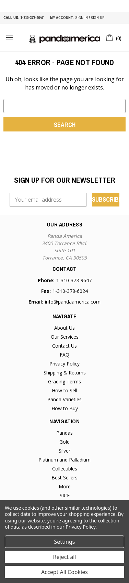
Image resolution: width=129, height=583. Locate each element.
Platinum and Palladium (64, 459)
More (65, 486)
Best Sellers (64, 477)
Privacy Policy (64, 363)
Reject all (64, 557)
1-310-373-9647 (31, 17)
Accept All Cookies (64, 572)
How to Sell (64, 390)
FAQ (64, 354)
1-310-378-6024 (70, 291)
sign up (97, 17)
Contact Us (64, 345)
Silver (64, 450)
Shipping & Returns (65, 372)
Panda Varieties (64, 399)
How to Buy (64, 408)
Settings (64, 541)
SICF (65, 495)
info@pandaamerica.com (73, 301)
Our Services (65, 336)
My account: (62, 17)
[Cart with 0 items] (114, 37)
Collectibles (64, 468)
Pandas (64, 433)
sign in (81, 17)
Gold (64, 441)
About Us (64, 328)
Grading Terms (64, 381)
